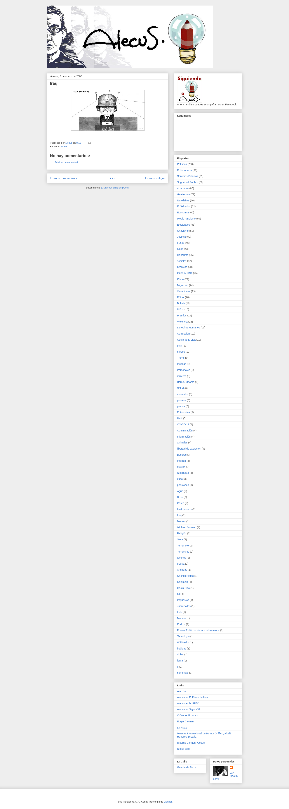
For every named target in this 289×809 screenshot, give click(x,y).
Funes (180, 242)
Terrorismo (183, 551)
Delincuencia (184, 170)
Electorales (183, 224)
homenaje (183, 672)
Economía (183, 212)
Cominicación (185, 430)
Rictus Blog (183, 748)
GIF (179, 593)
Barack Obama (185, 381)
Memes (181, 521)
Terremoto (183, 545)
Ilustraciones (184, 509)
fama (180, 660)
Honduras (182, 254)
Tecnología (183, 636)
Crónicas (182, 266)
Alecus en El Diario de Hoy (192, 697)
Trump (180, 357)
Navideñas (183, 200)
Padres (181, 624)
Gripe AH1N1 (184, 273)
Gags (180, 248)
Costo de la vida (186, 339)
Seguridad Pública (187, 182)
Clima (180, 279)
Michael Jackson (186, 527)
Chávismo (183, 230)
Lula (179, 612)
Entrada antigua (155, 178)
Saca (180, 539)
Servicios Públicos (187, 176)
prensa (181, 406)
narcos (181, 351)
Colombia (182, 581)
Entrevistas (183, 412)
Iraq (179, 515)
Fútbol (180, 297)
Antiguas (182, 569)
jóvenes (181, 557)
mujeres (181, 376)
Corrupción (183, 333)
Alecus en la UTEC (188, 703)
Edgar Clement (185, 721)
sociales (182, 261)
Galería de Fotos (186, 767)
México (181, 466)
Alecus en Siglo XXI (188, 709)
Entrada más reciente (63, 178)
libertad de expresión (189, 448)
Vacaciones (183, 291)
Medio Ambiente (186, 218)
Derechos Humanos (188, 327)
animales (182, 442)
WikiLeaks (183, 642)
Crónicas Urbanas (187, 715)
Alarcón (181, 691)
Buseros (182, 454)
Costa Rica (183, 588)
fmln (179, 345)
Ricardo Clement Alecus (191, 742)
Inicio (111, 178)
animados (182, 394)
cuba (180, 478)
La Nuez (182, 727)
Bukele (181, 303)
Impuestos (183, 600)
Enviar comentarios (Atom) (115, 187)
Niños (180, 309)
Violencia (182, 321)
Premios (182, 315)
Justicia (181, 236)
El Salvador (183, 206)
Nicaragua (183, 472)
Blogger (168, 801)
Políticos (182, 164)
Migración (182, 285)
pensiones (183, 485)
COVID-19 (183, 424)
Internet (181, 460)
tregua (180, 563)
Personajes (183, 369)
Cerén (180, 503)
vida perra (183, 188)
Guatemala (183, 194)
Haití (179, 418)
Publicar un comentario (67, 162)
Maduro (181, 618)
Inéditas (181, 363)
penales (181, 400)
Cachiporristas (185, 575)
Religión (182, 533)
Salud (180, 388)
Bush (64, 146)
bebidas (181, 648)
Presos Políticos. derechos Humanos (198, 630)
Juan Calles (184, 606)
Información (184, 436)
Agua (180, 491)
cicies (180, 654)
